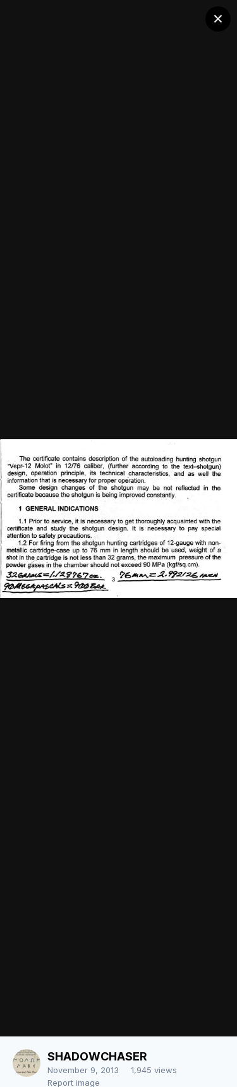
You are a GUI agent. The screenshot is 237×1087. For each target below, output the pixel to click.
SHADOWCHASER (97, 1056)
